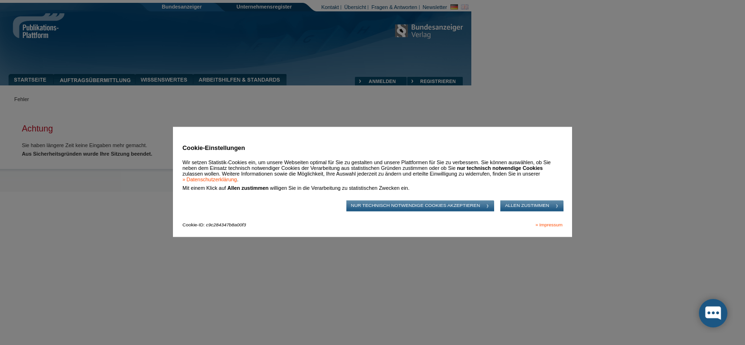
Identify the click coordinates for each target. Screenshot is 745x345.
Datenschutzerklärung (212, 180)
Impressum (551, 224)
